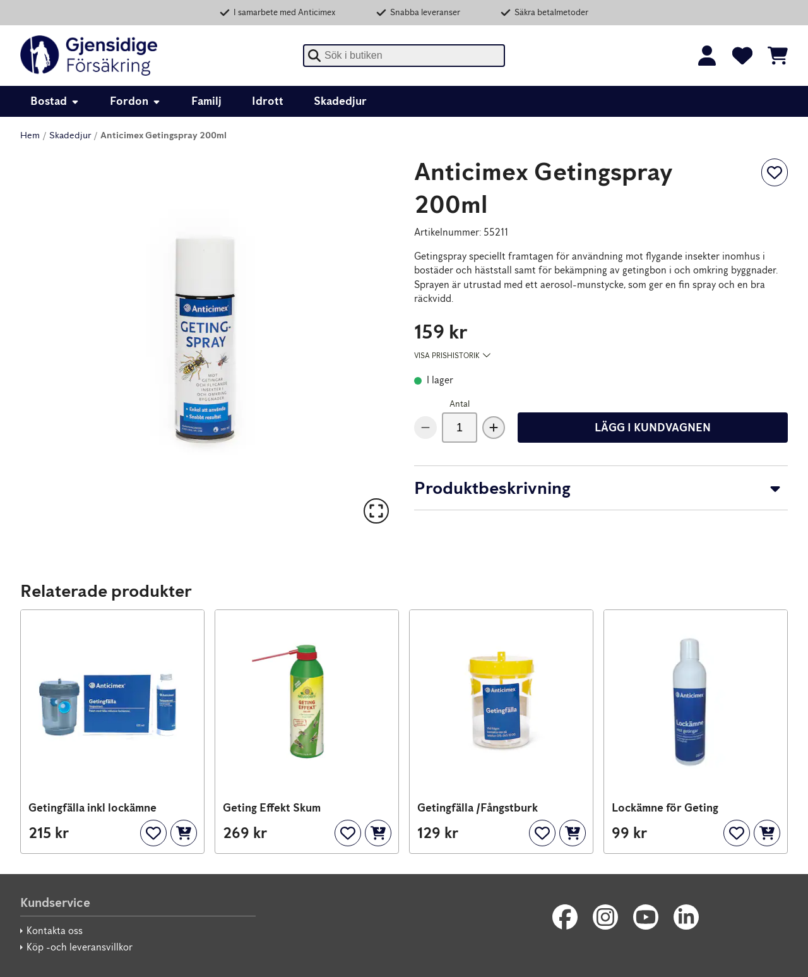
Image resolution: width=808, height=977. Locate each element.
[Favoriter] (742, 55)
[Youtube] (645, 917)
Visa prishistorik (452, 355)
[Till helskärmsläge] (376, 511)
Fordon (135, 101)
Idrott (267, 101)
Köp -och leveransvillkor (80, 947)
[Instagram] (605, 917)
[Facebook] (565, 917)
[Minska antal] (425, 427)
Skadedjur (340, 101)
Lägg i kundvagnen (653, 428)
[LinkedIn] (686, 917)
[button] (207, 342)
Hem (30, 135)
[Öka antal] (493, 427)
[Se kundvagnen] (778, 55)
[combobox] (404, 55)
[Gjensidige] (88, 55)
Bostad (55, 101)
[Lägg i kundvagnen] (183, 833)
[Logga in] (707, 55)
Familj (206, 101)
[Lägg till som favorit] (774, 172)
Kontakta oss (55, 931)
